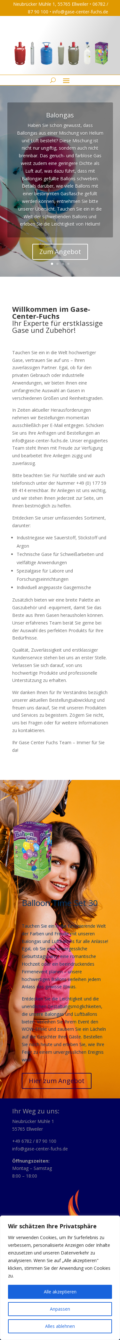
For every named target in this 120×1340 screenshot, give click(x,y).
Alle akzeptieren (60, 1292)
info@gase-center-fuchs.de (80, 12)
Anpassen (60, 1309)
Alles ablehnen (60, 1326)
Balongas (60, 115)
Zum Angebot (60, 251)
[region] (60, 1278)
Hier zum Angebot (56, 1080)
